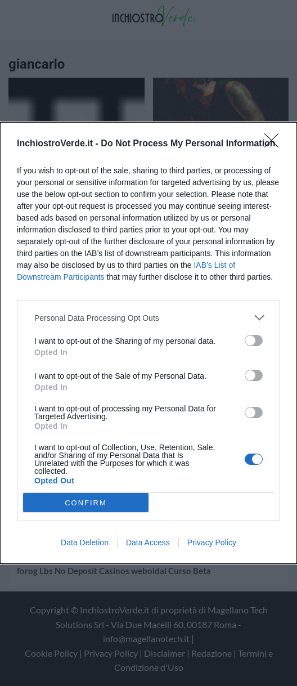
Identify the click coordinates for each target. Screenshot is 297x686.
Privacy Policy (211, 542)
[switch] (254, 340)
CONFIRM (86, 503)
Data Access (148, 542)
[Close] (275, 144)
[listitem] (148, 318)
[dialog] (148, 343)
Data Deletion (85, 542)
